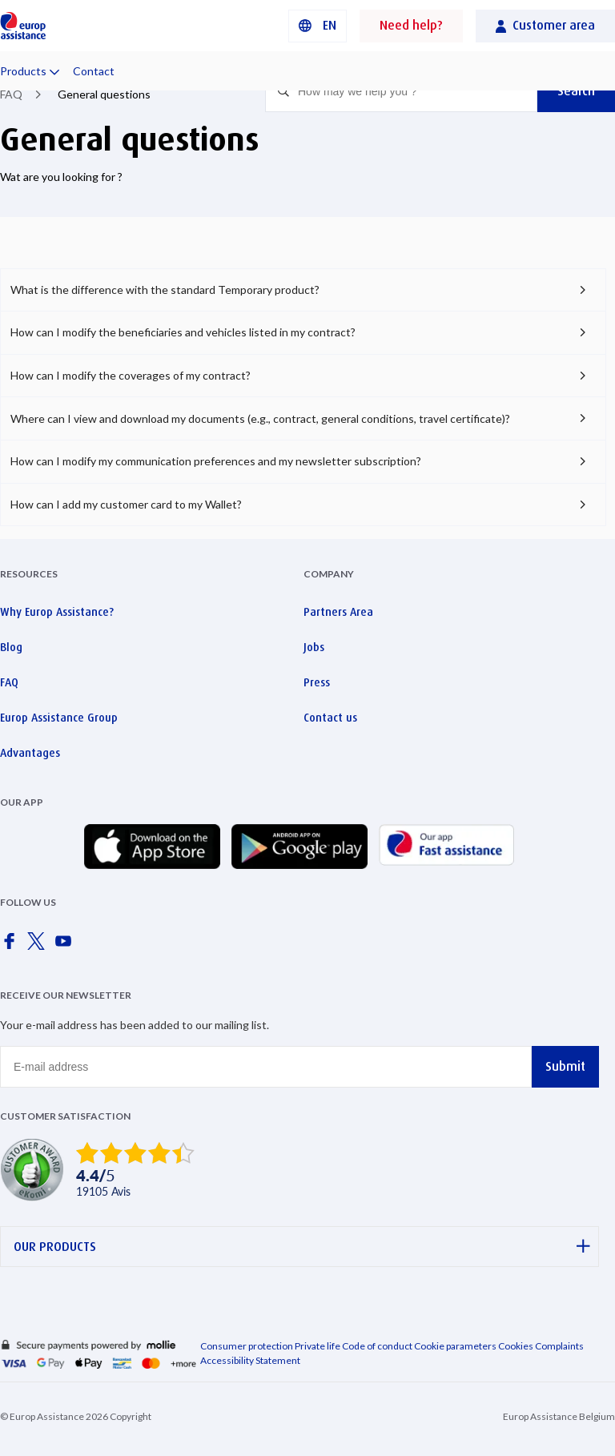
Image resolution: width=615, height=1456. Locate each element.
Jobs (313, 647)
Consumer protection (246, 1346)
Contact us (330, 717)
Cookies (515, 1346)
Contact (94, 71)
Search (576, 91)
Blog (11, 647)
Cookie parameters (456, 1346)
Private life (317, 1346)
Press (316, 682)
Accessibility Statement (250, 1360)
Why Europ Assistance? (57, 612)
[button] (317, 26)
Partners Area (338, 612)
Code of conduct (377, 1346)
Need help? (411, 25)
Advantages (30, 753)
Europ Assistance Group (59, 717)
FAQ (11, 94)
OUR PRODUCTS (302, 1246)
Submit (565, 1066)
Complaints (559, 1346)
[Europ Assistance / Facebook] (12, 946)
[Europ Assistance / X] (39, 946)
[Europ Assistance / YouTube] (66, 946)
